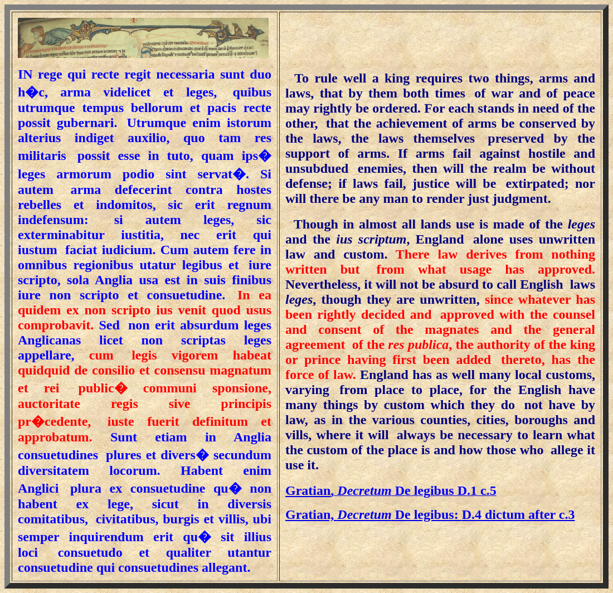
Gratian (307, 490)
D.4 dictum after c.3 (430, 514)
